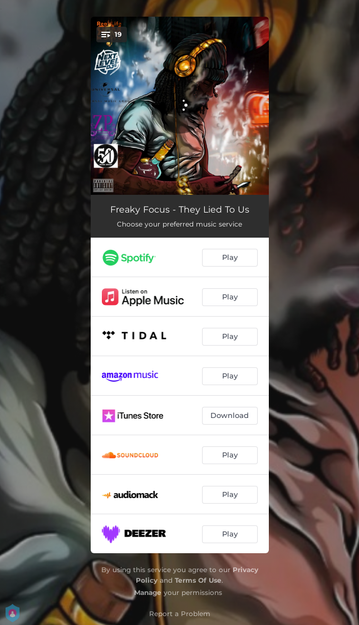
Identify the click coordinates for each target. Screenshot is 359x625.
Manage (147, 592)
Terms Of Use (198, 580)
